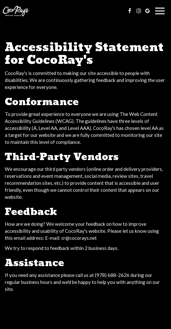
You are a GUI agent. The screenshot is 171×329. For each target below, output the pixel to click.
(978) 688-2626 (112, 275)
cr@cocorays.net (79, 238)
